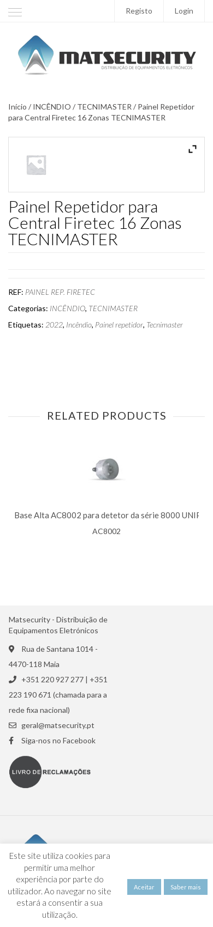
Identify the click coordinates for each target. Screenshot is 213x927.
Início (17, 107)
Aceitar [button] (144, 886)
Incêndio (79, 325)
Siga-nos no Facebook (58, 740)
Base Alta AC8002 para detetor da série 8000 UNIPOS (113, 515)
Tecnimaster (164, 325)
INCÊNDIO (52, 107)
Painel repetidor (119, 325)
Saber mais (185, 886)
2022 (54, 325)
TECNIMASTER (104, 107)
